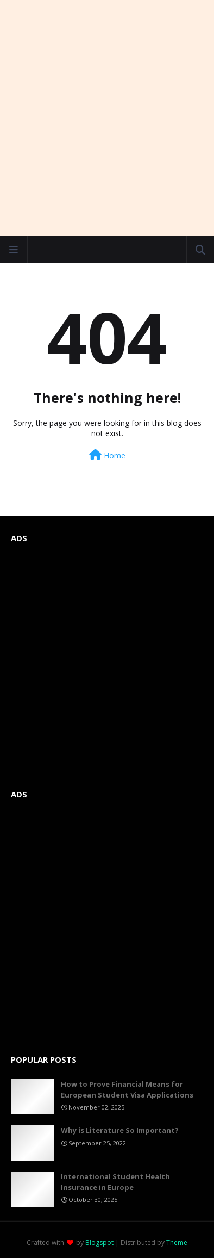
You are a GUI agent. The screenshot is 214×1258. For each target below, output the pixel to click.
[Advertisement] (107, 118)
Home (107, 455)
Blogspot (99, 1242)
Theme (176, 1242)
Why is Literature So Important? (120, 1130)
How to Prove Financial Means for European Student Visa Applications (127, 1089)
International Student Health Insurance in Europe (115, 1182)
